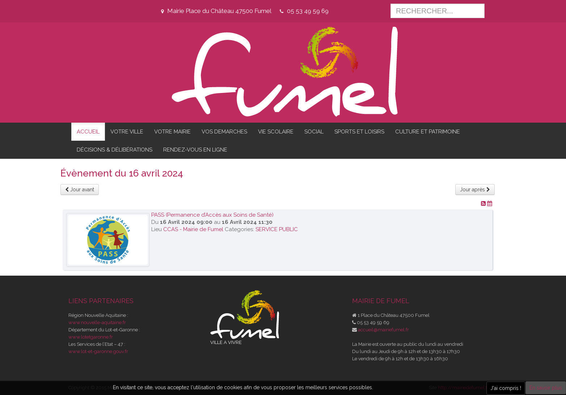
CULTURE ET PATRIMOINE (427, 131)
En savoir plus (545, 388)
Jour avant (79, 189)
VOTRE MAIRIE (172, 131)
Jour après (475, 189)
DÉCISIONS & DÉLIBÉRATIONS (114, 149)
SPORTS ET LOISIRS (359, 131)
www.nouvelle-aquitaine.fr (97, 322)
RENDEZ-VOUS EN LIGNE (195, 149)
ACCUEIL (88, 131)
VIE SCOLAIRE (275, 131)
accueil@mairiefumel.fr (383, 329)
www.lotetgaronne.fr (90, 337)
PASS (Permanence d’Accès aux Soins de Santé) (212, 215)
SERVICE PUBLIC (276, 229)
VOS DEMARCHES (224, 131)
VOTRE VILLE (126, 131)
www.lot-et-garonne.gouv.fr (98, 351)
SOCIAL (314, 131)
